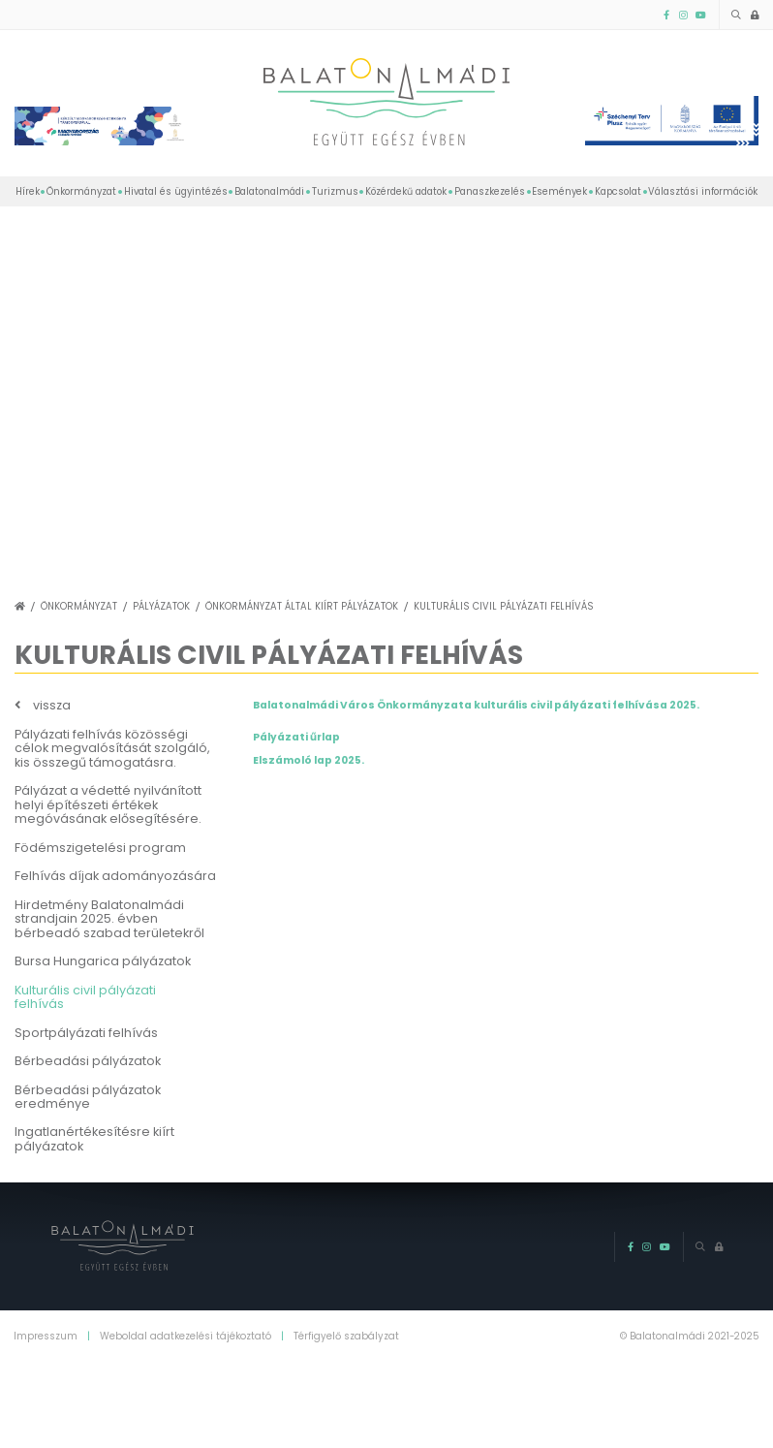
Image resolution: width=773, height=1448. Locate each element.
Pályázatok (161, 606)
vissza (52, 706)
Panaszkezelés (489, 191)
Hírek (27, 191)
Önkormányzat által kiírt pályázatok (301, 606)
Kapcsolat (618, 191)
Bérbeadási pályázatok (88, 1061)
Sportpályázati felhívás (86, 1032)
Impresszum (45, 1336)
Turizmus (335, 191)
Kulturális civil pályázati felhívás (504, 606)
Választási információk (703, 191)
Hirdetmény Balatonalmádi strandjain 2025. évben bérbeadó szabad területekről (109, 919)
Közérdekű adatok (406, 191)
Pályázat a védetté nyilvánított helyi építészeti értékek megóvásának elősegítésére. (108, 804)
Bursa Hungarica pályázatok (103, 961)
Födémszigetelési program (100, 847)
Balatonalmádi (269, 191)
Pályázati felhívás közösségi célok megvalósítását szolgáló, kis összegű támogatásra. (112, 748)
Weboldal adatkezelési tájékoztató (185, 1336)
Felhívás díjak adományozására (115, 875)
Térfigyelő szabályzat (346, 1336)
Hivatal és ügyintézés (176, 191)
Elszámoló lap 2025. (308, 760)
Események (559, 191)
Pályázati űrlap (296, 737)
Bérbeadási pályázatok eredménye (88, 1097)
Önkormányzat (81, 191)
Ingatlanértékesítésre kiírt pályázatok (94, 1138)
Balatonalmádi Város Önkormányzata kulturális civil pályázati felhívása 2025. (476, 705)
